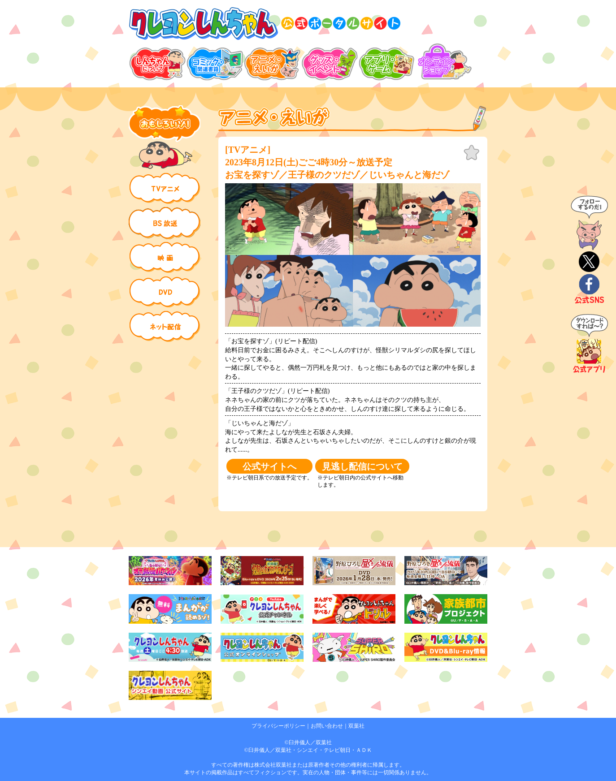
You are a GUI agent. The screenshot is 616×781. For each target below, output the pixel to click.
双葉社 (356, 726)
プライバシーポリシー (278, 726)
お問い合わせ (327, 726)
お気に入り (471, 152)
